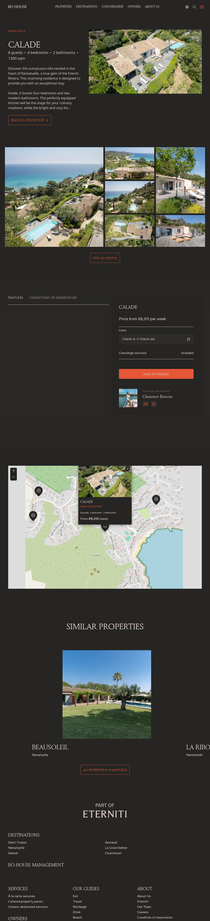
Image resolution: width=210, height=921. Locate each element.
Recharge (80, 860)
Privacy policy (147, 881)
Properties (63, 6)
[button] (156, 482)
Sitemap (143, 892)
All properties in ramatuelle (105, 723)
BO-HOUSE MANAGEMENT (36, 818)
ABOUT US (152, 6)
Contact (143, 876)
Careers (142, 865)
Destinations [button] (86, 6)
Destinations (24, 788)
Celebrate (80, 876)
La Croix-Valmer (116, 801)
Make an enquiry (156, 373)
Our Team (144, 860)
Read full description (27, 120)
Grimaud (111, 796)
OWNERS (134, 6)
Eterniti (142, 855)
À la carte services (21, 849)
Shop (76, 887)
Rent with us (17, 879)
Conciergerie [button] (112, 6)
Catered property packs (25, 855)
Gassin (13, 806)
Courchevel (113, 806)
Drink (77, 865)
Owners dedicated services (28, 860)
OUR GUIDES (86, 842)
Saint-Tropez (17, 796)
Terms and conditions (152, 887)
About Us (144, 849)
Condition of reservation (154, 871)
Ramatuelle (16, 801)
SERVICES (18, 842)
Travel (77, 855)
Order (77, 881)
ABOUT (144, 842)
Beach (77, 871)
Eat (75, 849)
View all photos (105, 257)
